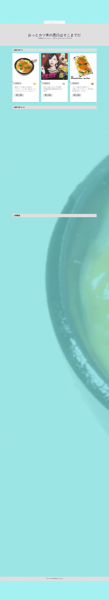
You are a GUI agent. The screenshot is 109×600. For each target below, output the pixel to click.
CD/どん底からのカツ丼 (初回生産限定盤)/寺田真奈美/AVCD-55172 (52, 91)
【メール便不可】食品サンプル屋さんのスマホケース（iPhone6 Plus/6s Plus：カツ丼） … (82, 91)
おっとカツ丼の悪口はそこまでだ (54, 35)
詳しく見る (19, 97)
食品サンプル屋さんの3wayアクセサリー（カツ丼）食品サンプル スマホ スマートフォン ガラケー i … (25, 91)
